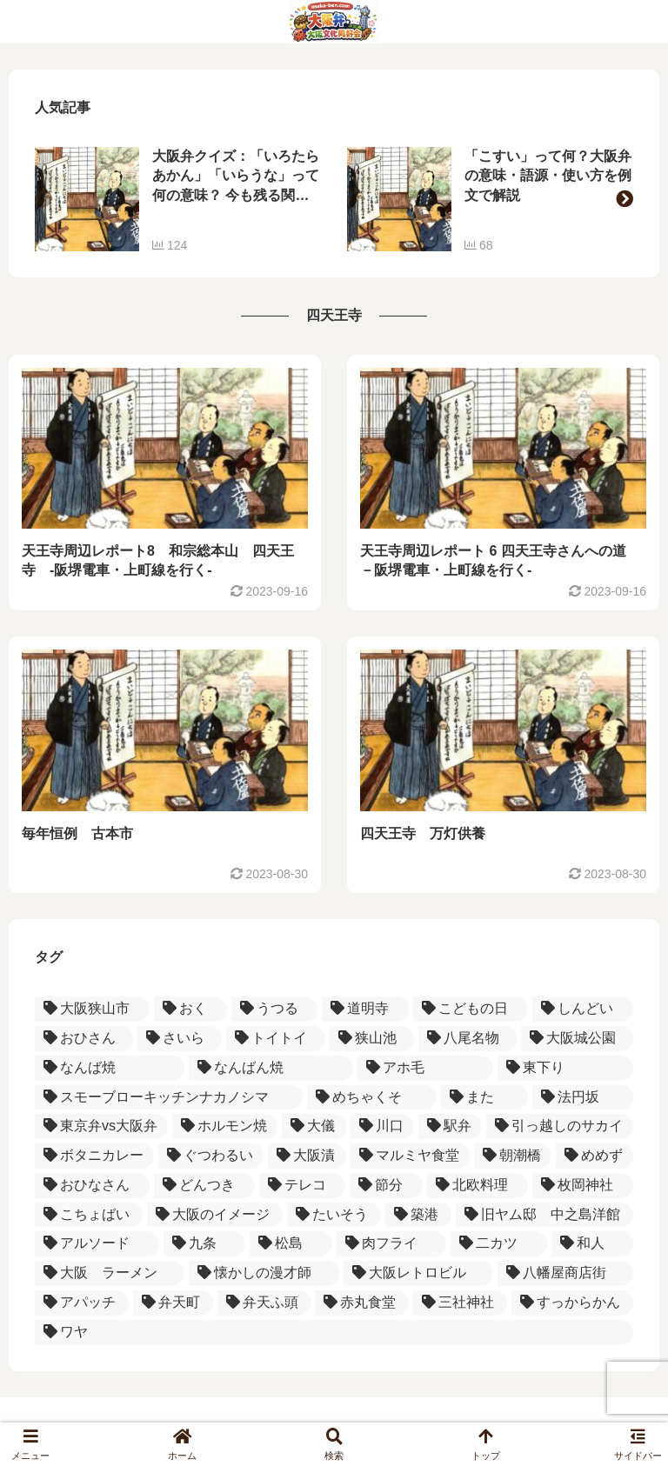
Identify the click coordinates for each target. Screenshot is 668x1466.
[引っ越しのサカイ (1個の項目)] (559, 1126)
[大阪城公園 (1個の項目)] (577, 1038)
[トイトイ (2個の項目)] (275, 1038)
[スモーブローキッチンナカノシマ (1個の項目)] (169, 1097)
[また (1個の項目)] (484, 1097)
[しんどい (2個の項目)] (582, 1009)
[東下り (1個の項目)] (565, 1068)
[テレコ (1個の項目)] (302, 1185)
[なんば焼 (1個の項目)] (109, 1068)
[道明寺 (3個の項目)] (365, 1009)
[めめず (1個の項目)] (594, 1156)
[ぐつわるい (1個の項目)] (211, 1156)
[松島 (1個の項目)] (291, 1243)
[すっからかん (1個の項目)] (572, 1303)
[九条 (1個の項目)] (205, 1243)
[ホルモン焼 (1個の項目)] (224, 1126)
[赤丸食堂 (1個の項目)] (362, 1303)
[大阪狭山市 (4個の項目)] (92, 1009)
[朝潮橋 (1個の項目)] (512, 1156)
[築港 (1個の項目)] (418, 1215)
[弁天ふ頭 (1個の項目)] (264, 1303)
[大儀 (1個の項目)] (313, 1126)
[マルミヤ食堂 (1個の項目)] (410, 1156)
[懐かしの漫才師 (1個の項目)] (263, 1273)
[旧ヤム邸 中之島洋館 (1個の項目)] (544, 1215)
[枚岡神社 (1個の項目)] (582, 1185)
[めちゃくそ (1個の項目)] (371, 1097)
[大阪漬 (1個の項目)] (306, 1156)
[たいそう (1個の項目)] (334, 1215)
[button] (624, 199)
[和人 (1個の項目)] (592, 1243)
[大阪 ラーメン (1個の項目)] (109, 1273)
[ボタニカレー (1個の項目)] (94, 1156)
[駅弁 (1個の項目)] (450, 1126)
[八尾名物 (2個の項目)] (467, 1038)
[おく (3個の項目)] (190, 1009)
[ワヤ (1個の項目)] (334, 1332)
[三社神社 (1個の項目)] (460, 1303)
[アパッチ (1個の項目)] (82, 1303)
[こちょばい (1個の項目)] (89, 1215)
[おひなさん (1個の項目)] (92, 1185)
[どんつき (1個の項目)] (204, 1185)
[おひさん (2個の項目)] (84, 1038)
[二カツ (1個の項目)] (499, 1243)
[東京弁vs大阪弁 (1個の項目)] (101, 1126)
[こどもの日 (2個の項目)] (470, 1009)
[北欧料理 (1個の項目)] (477, 1185)
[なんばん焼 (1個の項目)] (270, 1068)
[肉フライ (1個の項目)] (392, 1243)
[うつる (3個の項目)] (274, 1009)
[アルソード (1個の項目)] (97, 1243)
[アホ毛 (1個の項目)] (425, 1068)
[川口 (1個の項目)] (382, 1126)
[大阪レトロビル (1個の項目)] (418, 1273)
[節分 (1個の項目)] (386, 1185)
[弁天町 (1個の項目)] (173, 1303)
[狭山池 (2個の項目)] (372, 1038)
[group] (178, 199)
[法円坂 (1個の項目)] (582, 1097)
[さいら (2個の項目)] (179, 1038)
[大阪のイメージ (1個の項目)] (215, 1215)
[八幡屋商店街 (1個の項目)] (565, 1273)
